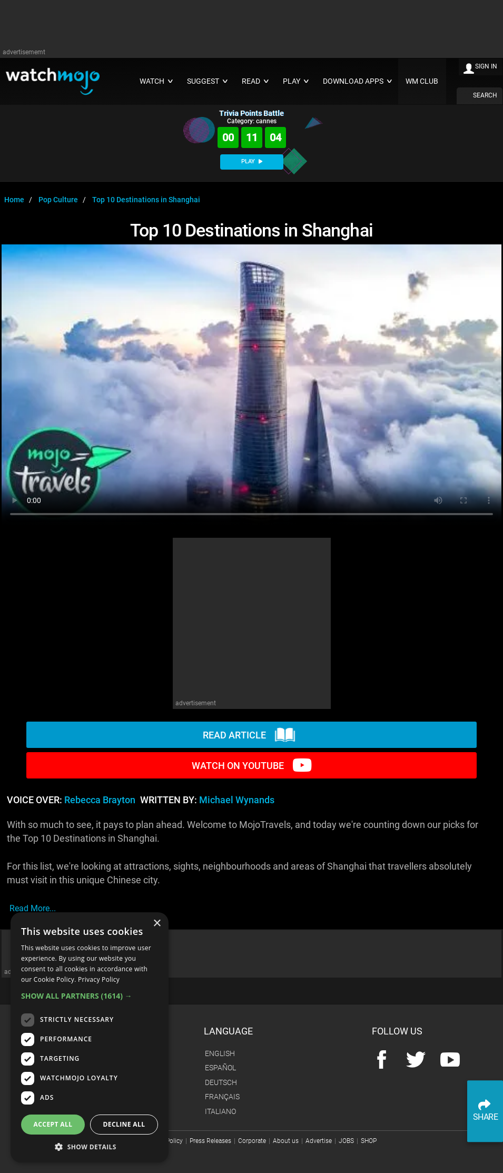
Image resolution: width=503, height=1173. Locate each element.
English (220, 1053)
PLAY (251, 161)
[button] (89, 995)
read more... (32, 908)
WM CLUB (422, 81)
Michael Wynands (236, 800)
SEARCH (485, 95)
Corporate (252, 1141)
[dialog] (90, 1037)
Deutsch (221, 1082)
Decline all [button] (124, 1124)
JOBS (346, 1141)
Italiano (220, 1111)
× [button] (157, 924)
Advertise (318, 1141)
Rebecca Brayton (99, 800)
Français (222, 1096)
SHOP (369, 1141)
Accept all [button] (53, 1124)
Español (220, 1067)
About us (286, 1141)
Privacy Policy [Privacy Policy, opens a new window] (99, 979)
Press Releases (210, 1141)
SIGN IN (486, 66)
